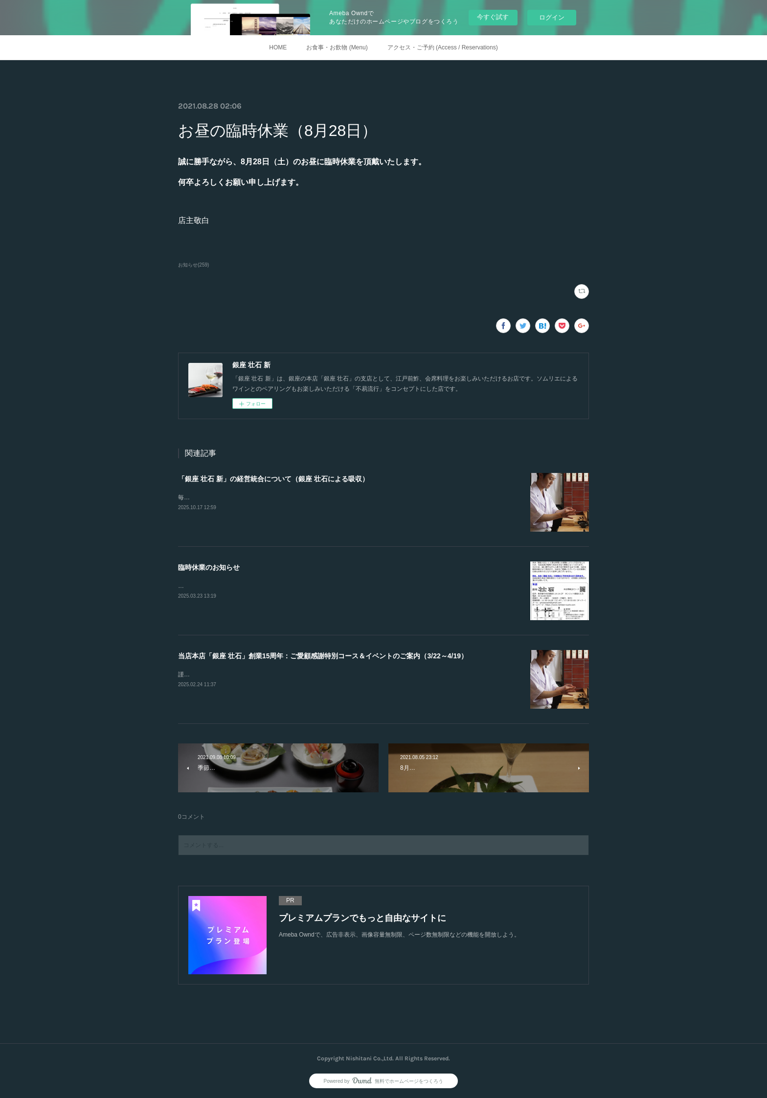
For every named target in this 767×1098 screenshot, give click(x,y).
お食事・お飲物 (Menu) (336, 47)
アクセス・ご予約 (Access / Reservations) (442, 47)
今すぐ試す (493, 17)
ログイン (551, 17)
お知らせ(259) (193, 265)
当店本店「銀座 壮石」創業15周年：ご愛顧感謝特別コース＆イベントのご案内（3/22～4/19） (323, 656)
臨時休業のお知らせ (209, 567)
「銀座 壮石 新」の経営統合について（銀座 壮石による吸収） (273, 479)
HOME (278, 47)
